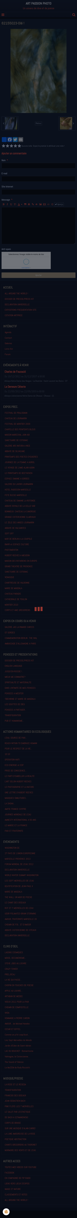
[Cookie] (6, 1211)
